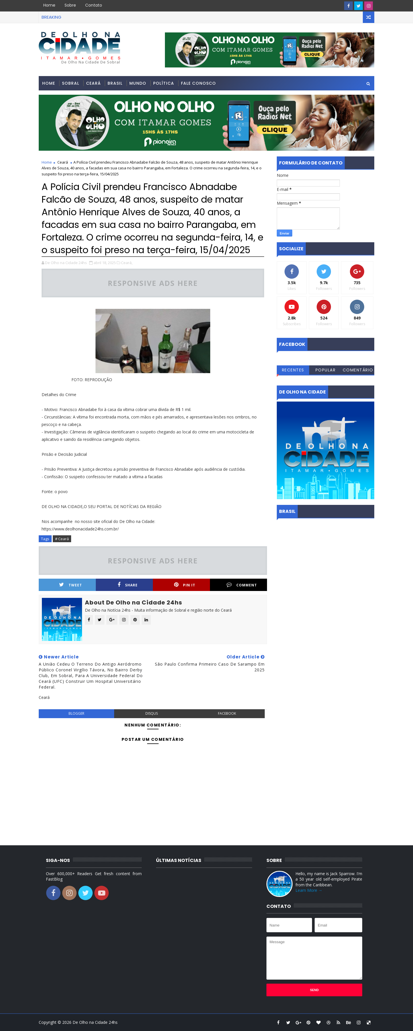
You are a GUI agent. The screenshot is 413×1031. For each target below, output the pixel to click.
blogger (76, 713)
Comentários (358, 371)
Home (49, 5)
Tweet (70, 585)
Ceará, (127, 262)
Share (128, 585)
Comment (242, 585)
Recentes (293, 370)
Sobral (70, 83)
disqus (151, 713)
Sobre (70, 5)
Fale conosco (198, 83)
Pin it (184, 585)
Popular (325, 370)
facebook (227, 713)
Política (163, 83)
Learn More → (308, 890)
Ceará (93, 83)
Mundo (137, 83)
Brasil (115, 83)
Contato (93, 5)
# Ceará (62, 538)
